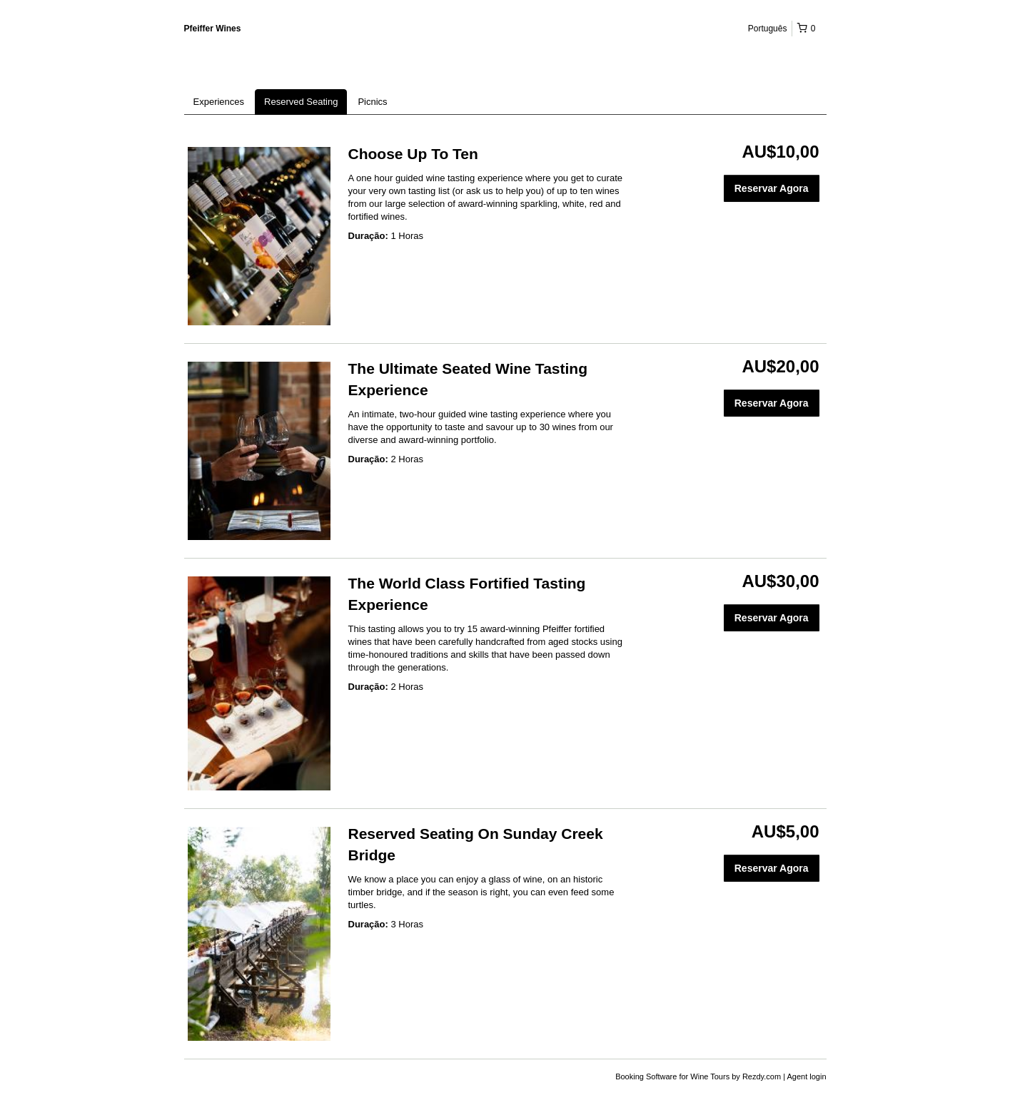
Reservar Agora (771, 188)
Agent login (806, 1076)
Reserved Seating (301, 101)
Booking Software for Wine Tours (673, 1076)
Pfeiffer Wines (212, 29)
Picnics (372, 101)
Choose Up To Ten (413, 154)
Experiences (219, 101)
